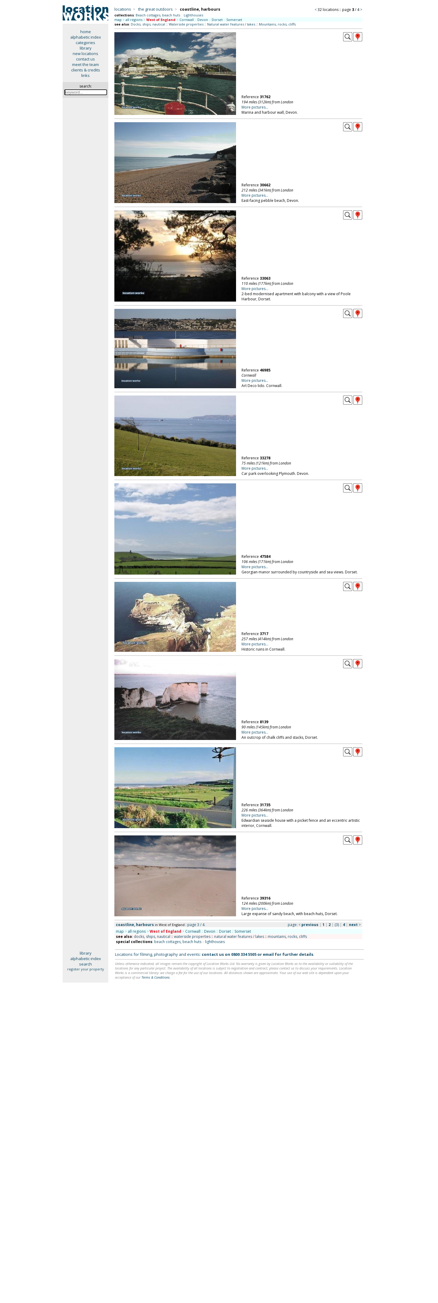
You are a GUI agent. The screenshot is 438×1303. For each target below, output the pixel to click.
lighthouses (215, 941)
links (85, 75)
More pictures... (255, 107)
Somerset (234, 19)
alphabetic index (85, 37)
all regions (134, 19)
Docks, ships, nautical (148, 24)
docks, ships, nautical (152, 936)
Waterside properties (186, 24)
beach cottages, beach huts (177, 941)
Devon (202, 19)
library (86, 48)
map (118, 19)
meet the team (85, 64)
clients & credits (85, 70)
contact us (85, 59)
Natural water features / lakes (231, 24)
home (85, 31)
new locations (85, 53)
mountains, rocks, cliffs (287, 936)
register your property (85, 969)
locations (122, 9)
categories (85, 42)
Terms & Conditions (155, 977)
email (268, 954)
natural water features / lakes (239, 936)
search (85, 964)
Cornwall (186, 19)
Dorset (217, 19)
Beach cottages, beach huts (158, 15)
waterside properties (192, 936)
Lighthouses (193, 15)
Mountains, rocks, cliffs (277, 24)
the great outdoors (155, 9)
